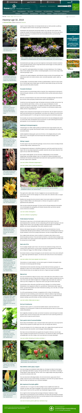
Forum (14, 11)
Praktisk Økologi (12, 2)
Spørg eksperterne (21, 11)
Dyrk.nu (50, 2)
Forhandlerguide (65, 11)
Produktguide (57, 11)
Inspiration (49, 13)
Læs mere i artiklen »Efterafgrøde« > (28, 211)
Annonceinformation (21, 408)
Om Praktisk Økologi (48, 11)
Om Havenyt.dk (43, 6)
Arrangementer (38, 11)
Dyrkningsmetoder (34, 13)
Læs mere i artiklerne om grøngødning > (28, 214)
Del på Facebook (71, 16)
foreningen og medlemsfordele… (65, 410)
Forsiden (8, 16)
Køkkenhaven (25, 13)
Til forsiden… (10, 7)
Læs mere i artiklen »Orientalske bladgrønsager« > (31, 162)
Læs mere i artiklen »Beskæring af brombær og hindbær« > (32, 338)
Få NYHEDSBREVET (52, 6)
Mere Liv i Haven (31, 2)
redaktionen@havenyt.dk (12, 408)
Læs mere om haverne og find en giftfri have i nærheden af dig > (34, 400)
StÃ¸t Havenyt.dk (75, 7)
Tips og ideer (30, 11)
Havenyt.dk (23, 22)
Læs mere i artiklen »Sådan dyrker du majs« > (30, 300)
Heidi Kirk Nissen (7, 22)
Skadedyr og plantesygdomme (59, 13)
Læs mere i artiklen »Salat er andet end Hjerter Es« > (31, 165)
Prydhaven (18, 13)
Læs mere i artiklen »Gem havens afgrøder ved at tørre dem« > (33, 259)
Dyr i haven (42, 13)
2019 (12, 16)
